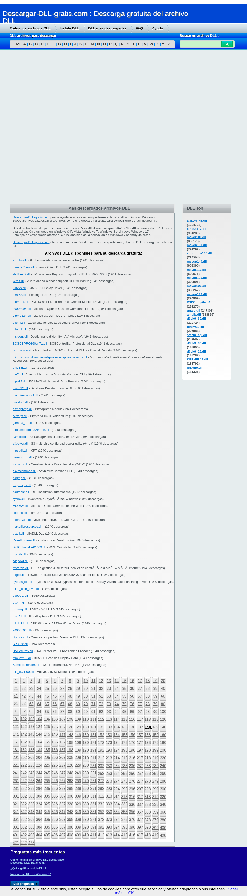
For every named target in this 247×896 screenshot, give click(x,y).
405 (47, 835)
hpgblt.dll (19, 575)
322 (23, 804)
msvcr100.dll (196, 237)
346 (54, 812)
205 (47, 758)
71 (93, 704)
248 (70, 773)
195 (124, 750)
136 (132, 727)
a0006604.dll (22, 630)
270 (85, 781)
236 (132, 766)
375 (124, 819)
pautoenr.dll (21, 492)
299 (155, 789)
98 (148, 712)
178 (147, 743)
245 (47, 773)
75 (124, 704)
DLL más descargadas (107, 28)
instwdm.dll (20, 464)
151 (93, 735)
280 (163, 781)
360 (163, 812)
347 (62, 812)
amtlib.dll (194, 314)
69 (78, 704)
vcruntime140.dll (199, 253)
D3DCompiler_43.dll (202, 302)
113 (109, 719)
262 (23, 781)
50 (86, 696)
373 (109, 819)
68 (70, 704)
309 (78, 796)
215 (124, 758)
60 (163, 696)
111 (93, 719)
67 (62, 704)
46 (55, 696)
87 (62, 712)
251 (93, 773)
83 (31, 711)
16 (132, 681)
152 (101, 735)
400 (163, 828)
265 (47, 781)
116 (132, 719)
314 (116, 796)
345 (47, 812)
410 (85, 835)
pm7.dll (18, 374)
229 (78, 765)
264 (39, 781)
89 (78, 712)
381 (16, 827)
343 (31, 812)
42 (24, 696)
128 (70, 727)
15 (124, 681)
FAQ (139, 28)
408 (70, 835)
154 (116, 735)
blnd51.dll (19, 616)
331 (93, 804)
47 (62, 696)
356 (132, 812)
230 (85, 765)
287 (62, 788)
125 (47, 727)
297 (140, 789)
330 (85, 804)
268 (70, 781)
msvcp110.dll (197, 294)
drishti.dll (19, 322)
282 (23, 788)
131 (93, 727)
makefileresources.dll (27, 526)
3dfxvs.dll (19, 288)
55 (124, 696)
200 (163, 750)
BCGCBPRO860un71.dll (30, 343)
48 (70, 696)
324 (39, 804)
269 (78, 781)
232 (101, 766)
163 (31, 742)
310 (85, 796)
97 (140, 712)
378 (147, 820)
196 (132, 750)
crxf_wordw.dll (22, 350)
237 (140, 766)
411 (93, 835)
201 (16, 758)
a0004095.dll (22, 309)
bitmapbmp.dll (22, 409)
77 (140, 704)
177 (140, 743)
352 (101, 812)
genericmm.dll (22, 457)
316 (132, 797)
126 (54, 727)
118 (147, 719)
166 (54, 742)
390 (85, 827)
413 (109, 835)
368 (70, 819)
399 (155, 828)
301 (16, 796)
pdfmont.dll (20, 302)
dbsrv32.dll (20, 388)
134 (116, 727)
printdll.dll (19, 329)
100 (163, 712)
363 (31, 819)
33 (109, 688)
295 (124, 789)
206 (54, 758)
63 (31, 704)
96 (132, 712)
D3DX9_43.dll (197, 220)
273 (109, 781)
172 (101, 743)
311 (93, 796)
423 (31, 843)
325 (47, 804)
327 (62, 804)
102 (23, 719)
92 (101, 712)
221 (16, 765)
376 (132, 819)
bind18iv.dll (20, 367)
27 (62, 688)
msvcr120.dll (196, 286)
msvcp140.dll (197, 261)
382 (23, 827)
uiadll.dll (18, 533)
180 (163, 743)
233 (109, 766)
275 (124, 781)
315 (124, 797)
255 (124, 773)
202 (23, 758)
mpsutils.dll (20, 450)
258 (147, 773)
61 (16, 703)
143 (31, 734)
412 (101, 835)
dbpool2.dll (20, 595)
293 (109, 788)
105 (47, 719)
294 (116, 789)
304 (39, 796)
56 (132, 696)
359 (155, 812)
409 (78, 835)
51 (93, 696)
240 (163, 766)
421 (16, 843)
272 (101, 781)
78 (148, 704)
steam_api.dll (197, 335)
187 (62, 750)
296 (132, 789)
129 (78, 727)
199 (155, 750)
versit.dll (18, 281)
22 (24, 688)
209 (78, 758)
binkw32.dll (195, 327)
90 (86, 712)
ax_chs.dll (20, 260)
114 (116, 719)
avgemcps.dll (22, 485)
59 (155, 696)
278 (147, 781)
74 (117, 704)
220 (163, 758)
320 (163, 797)
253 (109, 773)
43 (31, 696)
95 (124, 712)
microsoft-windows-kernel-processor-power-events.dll (50, 357)
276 (132, 781)
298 (147, 789)
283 (31, 788)
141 (16, 734)
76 (132, 704)
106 (54, 719)
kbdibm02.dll (21, 274)
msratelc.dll (21, 568)
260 (163, 773)
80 (163, 704)
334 (116, 804)
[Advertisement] (36, 127)
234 (116, 766)
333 (109, 804)
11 (93, 681)
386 (54, 827)
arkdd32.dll (20, 623)
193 (109, 750)
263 (31, 781)
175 (124, 743)
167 (62, 742)
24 (39, 688)
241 (16, 773)
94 (117, 712)
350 (85, 812)
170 (85, 743)
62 (24, 703)
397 (140, 827)
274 (116, 781)
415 (124, 835)
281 (16, 788)
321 (16, 804)
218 (147, 758)
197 (140, 750)
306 (54, 796)
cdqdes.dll (20, 512)
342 (23, 812)
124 (39, 727)
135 (124, 727)
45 (47, 696)
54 (117, 696)
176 (132, 743)
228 (70, 765)
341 (16, 812)
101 (16, 719)
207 (62, 758)
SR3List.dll (20, 644)
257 (140, 773)
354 (116, 812)
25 (47, 688)
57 (140, 696)
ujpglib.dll (19, 554)
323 (31, 804)
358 (147, 812)
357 (140, 812)
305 (47, 796)
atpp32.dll (19, 381)
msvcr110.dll (196, 270)
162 (23, 742)
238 (147, 766)
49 (78, 696)
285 (47, 788)
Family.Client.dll (24, 267)
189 (78, 750)
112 (101, 719)
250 (85, 773)
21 (16, 688)
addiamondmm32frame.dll (31, 430)
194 (116, 750)
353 (109, 812)
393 (109, 827)
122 (23, 727)
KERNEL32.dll (197, 359)
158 (147, 735)
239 (155, 766)
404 (39, 835)
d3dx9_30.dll (196, 343)
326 (54, 804)
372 (101, 819)
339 (155, 804)
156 (132, 735)
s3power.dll (20, 443)
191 (93, 750)
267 (62, 781)
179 (155, 743)
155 (124, 735)
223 (31, 765)
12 (101, 681)
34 (117, 688)
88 (70, 712)
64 (39, 704)
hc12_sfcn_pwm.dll (26, 589)
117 (140, 719)
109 (78, 719)
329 (78, 804)
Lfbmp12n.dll (22, 315)
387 (62, 827)
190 (85, 750)
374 (116, 819)
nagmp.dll (19, 478)
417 (140, 835)
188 (70, 750)
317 (140, 797)
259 (155, 773)
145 (47, 734)
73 (109, 704)
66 (55, 704)
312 (101, 796)
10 (86, 681)
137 (140, 727)
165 (47, 742)
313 (109, 796)
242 (23, 773)
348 (70, 812)
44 (39, 696)
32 (101, 688)
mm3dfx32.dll (22, 658)
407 (62, 835)
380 (163, 820)
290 (85, 788)
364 (39, 819)
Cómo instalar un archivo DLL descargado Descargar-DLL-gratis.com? (37, 861)
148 (70, 735)
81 (16, 711)
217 (140, 758)
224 (39, 765)
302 (23, 796)
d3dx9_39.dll (196, 318)
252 (101, 773)
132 (101, 727)
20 (163, 681)
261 (16, 781)
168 (70, 743)
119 (155, 719)
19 (155, 681)
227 (62, 765)
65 (47, 704)
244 (39, 773)
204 (39, 758)
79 (155, 704)
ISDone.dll (194, 367)
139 (155, 727)
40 (163, 688)
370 (85, 819)
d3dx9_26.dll (196, 351)
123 (31, 727)
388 (70, 827)
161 (16, 742)
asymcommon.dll (24, 471)
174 (116, 743)
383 (31, 827)
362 (23, 819)
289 (78, 788)
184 (39, 750)
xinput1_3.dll (196, 229)
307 (62, 796)
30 (86, 688)
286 (54, 788)
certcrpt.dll (20, 416)
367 (62, 819)
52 (101, 696)
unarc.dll (193, 310)
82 (24, 711)
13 (109, 681)
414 (116, 835)
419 (155, 835)
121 (16, 727)
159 (155, 735)
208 (70, 758)
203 (31, 758)
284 (39, 788)
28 (70, 688)
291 (93, 788)
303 (31, 796)
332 (101, 804)
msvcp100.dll (197, 245)
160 (163, 735)
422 (23, 843)
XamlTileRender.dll (26, 665)
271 (93, 781)
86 (55, 712)
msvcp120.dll (197, 277)
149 (78, 735)
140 (163, 727)
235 (124, 766)
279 (155, 781)
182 (23, 750)
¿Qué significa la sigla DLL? (28, 868)
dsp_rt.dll (19, 602)
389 (78, 827)
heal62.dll (19, 295)
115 (124, 719)
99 (155, 712)
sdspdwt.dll (20, 561)
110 (85, 719)
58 (148, 696)
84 (39, 712)
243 (31, 773)
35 (124, 688)
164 (39, 742)
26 (55, 688)
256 (132, 773)
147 (62, 735)
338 (147, 804)
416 (132, 835)
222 (23, 765)
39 (155, 688)
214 (116, 758)
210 (85, 758)
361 (16, 819)
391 (93, 827)
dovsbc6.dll (20, 402)
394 (116, 827)
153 (109, 735)
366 (54, 819)
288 (70, 788)
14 (117, 681)
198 (147, 750)
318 (147, 797)
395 (124, 827)
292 (101, 788)
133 (109, 727)
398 (147, 827)
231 (93, 766)
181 (16, 750)
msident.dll (20, 336)
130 (85, 727)
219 (155, 758)
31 (93, 688)
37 (140, 688)
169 (78, 743)
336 (132, 804)
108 (70, 719)
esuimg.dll (20, 609)
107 (62, 719)
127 (62, 727)
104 (39, 719)
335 (124, 804)
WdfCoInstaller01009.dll (29, 547)
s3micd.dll (20, 437)
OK (131, 893)
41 (16, 696)
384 (39, 827)
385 (47, 827)
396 (132, 827)
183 (31, 750)
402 (23, 835)
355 (124, 812)
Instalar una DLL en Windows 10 (30, 874)
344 (39, 812)
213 (109, 758)
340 (163, 804)
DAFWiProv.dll (23, 651)
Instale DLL (69, 28)
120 (163, 719)
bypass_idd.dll (22, 582)
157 (140, 735)
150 (85, 735)
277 (140, 781)
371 (93, 819)
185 (47, 750)
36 (132, 688)
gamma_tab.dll (23, 423)
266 (54, 781)
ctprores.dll (20, 637)
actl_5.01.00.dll (23, 672)
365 (47, 819)
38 (148, 688)
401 (16, 835)
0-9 (17, 44)
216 (132, 758)
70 (86, 704)
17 (140, 681)
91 (93, 712)
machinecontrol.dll (25, 395)
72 (101, 704)
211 (93, 758)
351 (93, 812)
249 (78, 773)
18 (148, 681)
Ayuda (157, 28)
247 (62, 773)
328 (70, 804)
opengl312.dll (22, 519)
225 (47, 765)
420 (163, 835)
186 (54, 750)
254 (116, 773)
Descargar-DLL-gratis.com (31, 217)
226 (54, 765)
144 (39, 734)
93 (109, 712)
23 (31, 688)
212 (101, 758)
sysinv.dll (19, 499)
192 (101, 750)
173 (109, 743)
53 (109, 696)
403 (31, 835)
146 (54, 734)
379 (155, 820)
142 (23, 734)
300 (163, 789)
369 (78, 819)
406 (54, 835)
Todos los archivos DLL (30, 28)
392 (101, 827)
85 (47, 712)
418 (147, 835)
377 (140, 819)
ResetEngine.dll (24, 540)
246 (54, 773)
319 (155, 797)
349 (78, 812)
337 (140, 804)
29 (78, 688)
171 (93, 743)
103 (31, 719)
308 (70, 796)
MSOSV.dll (20, 505)
